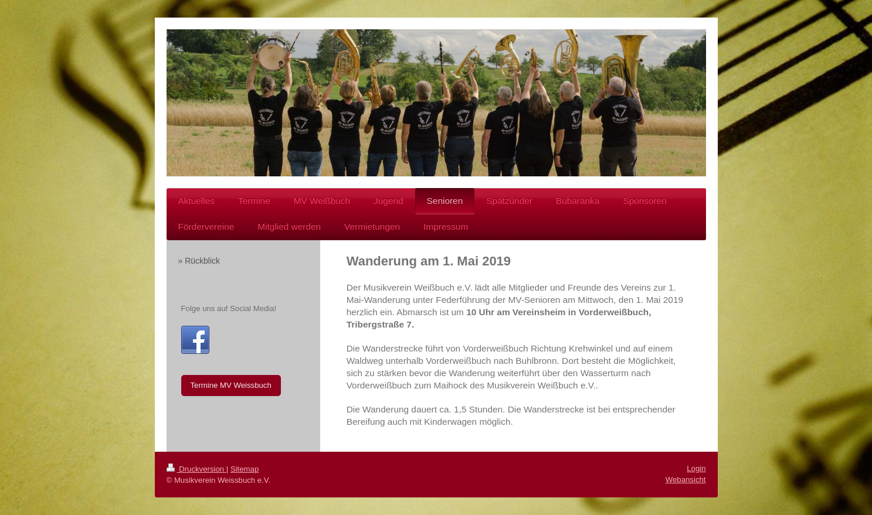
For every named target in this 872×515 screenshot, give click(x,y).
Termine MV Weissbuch (231, 385)
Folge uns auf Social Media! (229, 308)
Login (696, 468)
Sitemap (244, 469)
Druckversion (196, 469)
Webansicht (686, 479)
